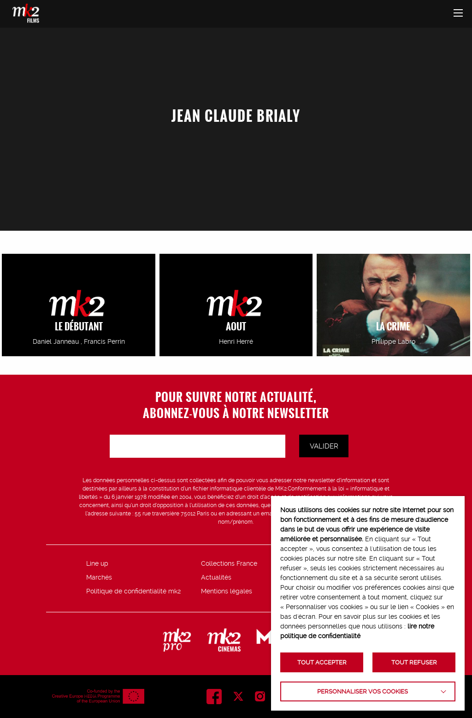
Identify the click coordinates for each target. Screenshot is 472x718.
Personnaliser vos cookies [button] (362, 691)
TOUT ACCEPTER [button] (322, 662)
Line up (97, 563)
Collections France (229, 563)
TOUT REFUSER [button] (414, 662)
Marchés (99, 577)
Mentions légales (226, 591)
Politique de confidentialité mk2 (133, 591)
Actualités (216, 577)
